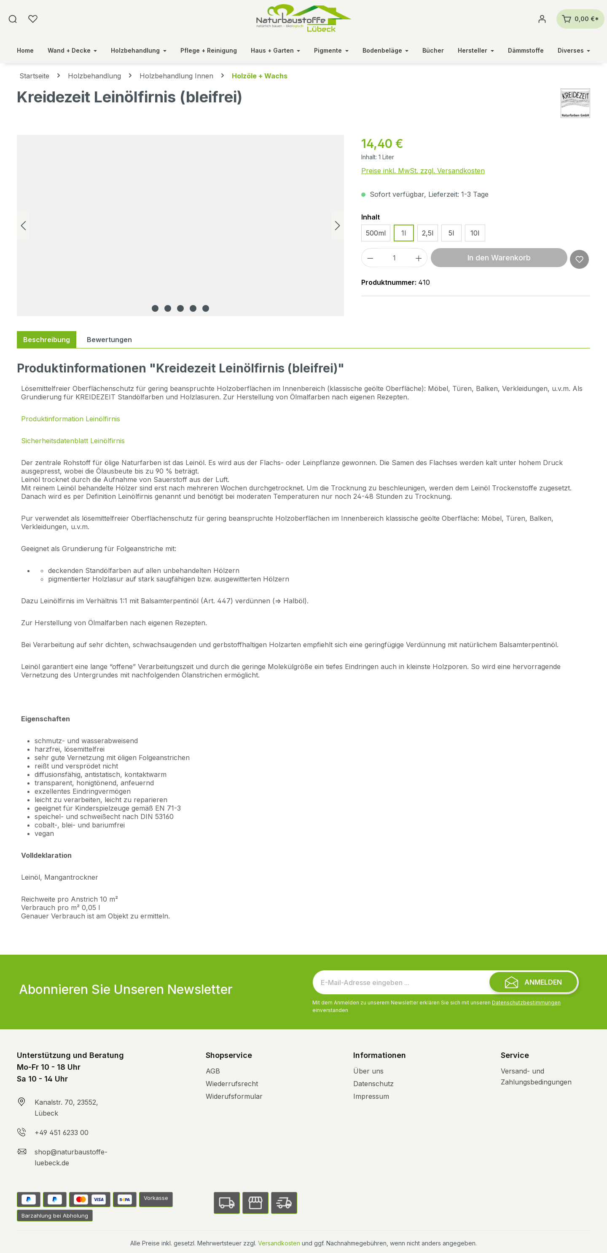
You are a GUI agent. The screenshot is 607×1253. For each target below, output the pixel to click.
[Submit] (533, 982)
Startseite (34, 76)
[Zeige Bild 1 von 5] (155, 308)
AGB (213, 1071)
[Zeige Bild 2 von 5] (167, 308)
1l (403, 233)
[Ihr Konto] (542, 19)
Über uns (368, 1071)
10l (474, 233)
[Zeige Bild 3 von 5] (180, 308)
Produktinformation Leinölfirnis (70, 419)
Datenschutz (373, 1083)
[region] (180, 225)
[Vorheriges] (23, 225)
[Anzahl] (394, 257)
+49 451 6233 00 (62, 1132)
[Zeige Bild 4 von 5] (193, 308)
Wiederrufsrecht (232, 1083)
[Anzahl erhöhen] (419, 257)
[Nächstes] (337, 225)
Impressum (371, 1096)
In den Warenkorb (499, 257)
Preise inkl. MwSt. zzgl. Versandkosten (423, 170)
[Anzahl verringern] (370, 257)
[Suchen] (13, 19)
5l (451, 233)
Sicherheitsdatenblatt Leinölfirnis (73, 440)
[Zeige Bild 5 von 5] (205, 308)
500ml (376, 233)
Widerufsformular (234, 1096)
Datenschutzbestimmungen (526, 1002)
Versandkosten (279, 1243)
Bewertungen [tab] (109, 339)
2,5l (427, 233)
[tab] (46, 339)
